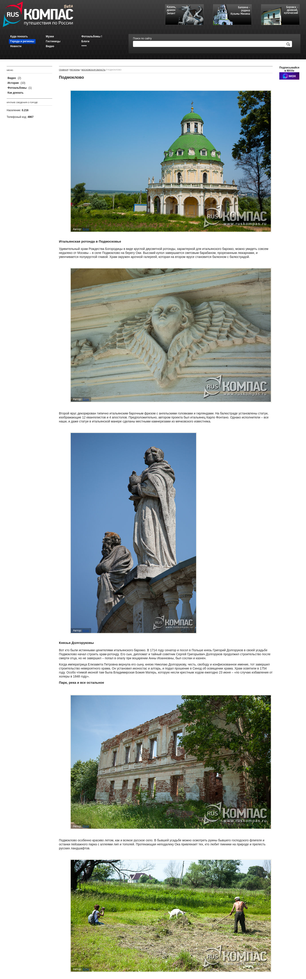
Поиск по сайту (142, 38)
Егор (86, 229)
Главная (63, 70)
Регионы (75, 70)
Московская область (93, 70)
